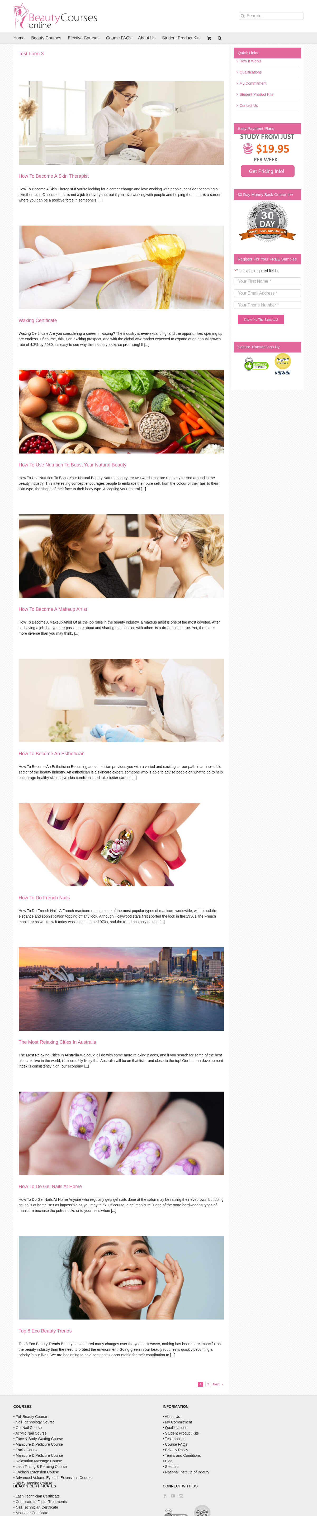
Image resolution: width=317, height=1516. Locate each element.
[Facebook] (165, 1496)
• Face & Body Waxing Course (38, 1439)
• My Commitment (177, 1422)
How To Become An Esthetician (52, 753)
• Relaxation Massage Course (37, 1461)
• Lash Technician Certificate (36, 1496)
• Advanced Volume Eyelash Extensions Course (52, 1478)
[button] (220, 37)
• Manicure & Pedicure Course (38, 1444)
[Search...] (271, 16)
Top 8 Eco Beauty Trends (45, 1331)
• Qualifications (175, 1428)
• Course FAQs (175, 1444)
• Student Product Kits (181, 1433)
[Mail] (181, 1496)
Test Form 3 (31, 53)
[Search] (243, 16)
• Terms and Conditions (182, 1455)
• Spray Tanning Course (32, 1483)
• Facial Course (26, 1450)
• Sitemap (171, 1466)
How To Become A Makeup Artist (53, 609)
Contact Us (249, 105)
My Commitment (253, 83)
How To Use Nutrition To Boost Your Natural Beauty (73, 465)
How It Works (251, 61)
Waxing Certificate (38, 320)
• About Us (171, 1416)
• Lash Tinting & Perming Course (40, 1466)
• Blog (168, 1461)
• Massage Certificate (31, 1513)
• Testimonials (174, 1439)
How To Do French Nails (44, 897)
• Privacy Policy (175, 1450)
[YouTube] (173, 1496)
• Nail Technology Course (34, 1422)
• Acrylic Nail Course (30, 1433)
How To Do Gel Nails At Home (50, 1186)
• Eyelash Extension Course (36, 1472)
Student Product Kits (256, 94)
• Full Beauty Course (30, 1416)
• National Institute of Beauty (186, 1472)
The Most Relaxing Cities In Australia (57, 1042)
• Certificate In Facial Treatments (40, 1502)
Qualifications (251, 72)
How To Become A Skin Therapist (54, 176)
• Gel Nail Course (27, 1428)
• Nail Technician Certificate (35, 1507)
